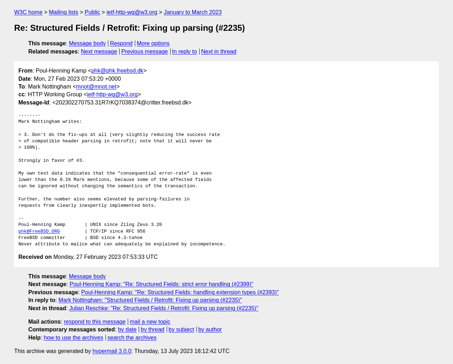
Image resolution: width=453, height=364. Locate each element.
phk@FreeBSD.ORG (39, 231)
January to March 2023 (193, 12)
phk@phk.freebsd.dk (117, 71)
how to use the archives (73, 338)
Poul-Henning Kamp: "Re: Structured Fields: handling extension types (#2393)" (180, 292)
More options (153, 43)
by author (210, 329)
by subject (181, 329)
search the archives (132, 338)
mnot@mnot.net (96, 87)
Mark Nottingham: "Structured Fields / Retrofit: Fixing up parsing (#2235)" (150, 300)
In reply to (184, 52)
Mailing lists (63, 12)
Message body (87, 43)
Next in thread (218, 52)
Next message (99, 52)
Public (92, 12)
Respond (121, 43)
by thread (153, 329)
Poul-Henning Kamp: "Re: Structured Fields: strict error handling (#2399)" (161, 284)
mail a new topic (150, 322)
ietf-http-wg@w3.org (132, 12)
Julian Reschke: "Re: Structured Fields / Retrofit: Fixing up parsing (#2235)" (163, 308)
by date (127, 329)
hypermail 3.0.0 (111, 351)
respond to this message (94, 322)
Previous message (144, 52)
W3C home (28, 12)
